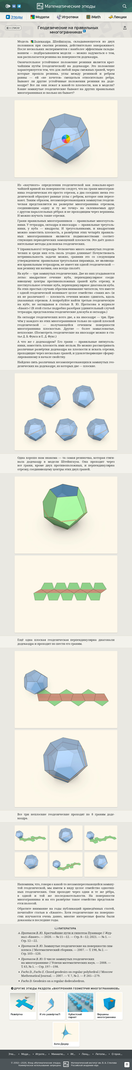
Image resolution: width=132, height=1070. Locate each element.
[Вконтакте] (14, 7)
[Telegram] (19, 7)
